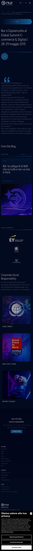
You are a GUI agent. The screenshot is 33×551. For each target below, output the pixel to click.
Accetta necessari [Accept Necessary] (16, 542)
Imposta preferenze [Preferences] (16, 537)
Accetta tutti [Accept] (16, 547)
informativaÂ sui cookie (7, 531)
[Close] (31, 513)
